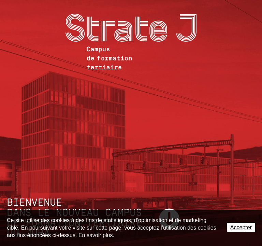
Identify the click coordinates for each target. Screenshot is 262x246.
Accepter (241, 227)
